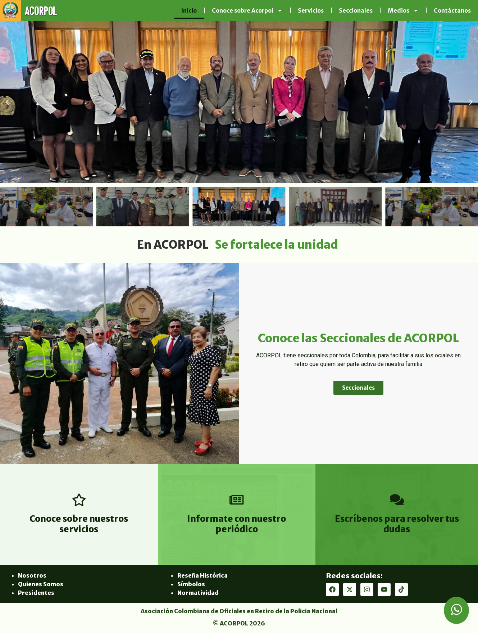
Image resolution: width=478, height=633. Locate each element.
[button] (7, 102)
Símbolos (191, 584)
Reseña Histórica (202, 575)
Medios (403, 10)
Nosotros (32, 575)
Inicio (189, 10)
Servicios (311, 10)
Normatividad (198, 592)
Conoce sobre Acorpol (247, 10)
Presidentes (36, 592)
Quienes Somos (40, 584)
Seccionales (356, 10)
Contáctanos (452, 10)
